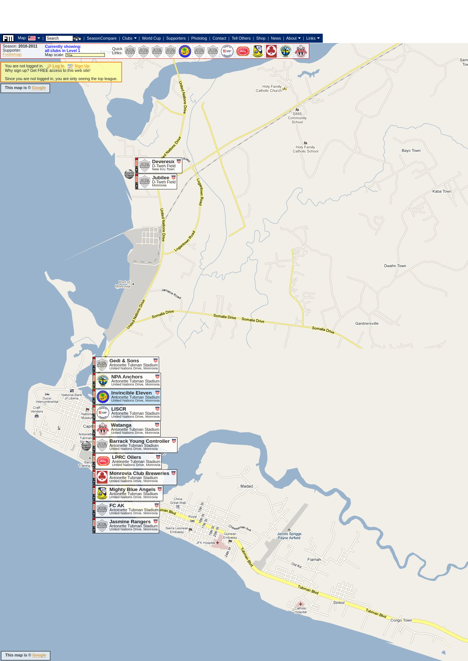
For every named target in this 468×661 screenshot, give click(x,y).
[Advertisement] (136, 208)
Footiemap (12, 54)
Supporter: (12, 50)
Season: (20, 46)
